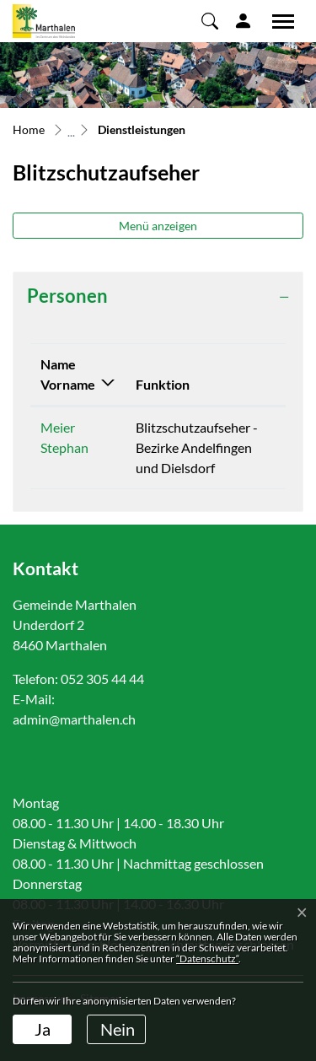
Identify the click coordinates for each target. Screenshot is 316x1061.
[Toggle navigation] (277, 21)
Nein (117, 1029)
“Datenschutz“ (207, 958)
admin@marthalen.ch (74, 719)
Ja (43, 1029)
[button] (210, 20)
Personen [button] (67, 296)
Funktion (163, 384)
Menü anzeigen (158, 225)
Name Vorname (67, 374)
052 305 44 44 (102, 679)
